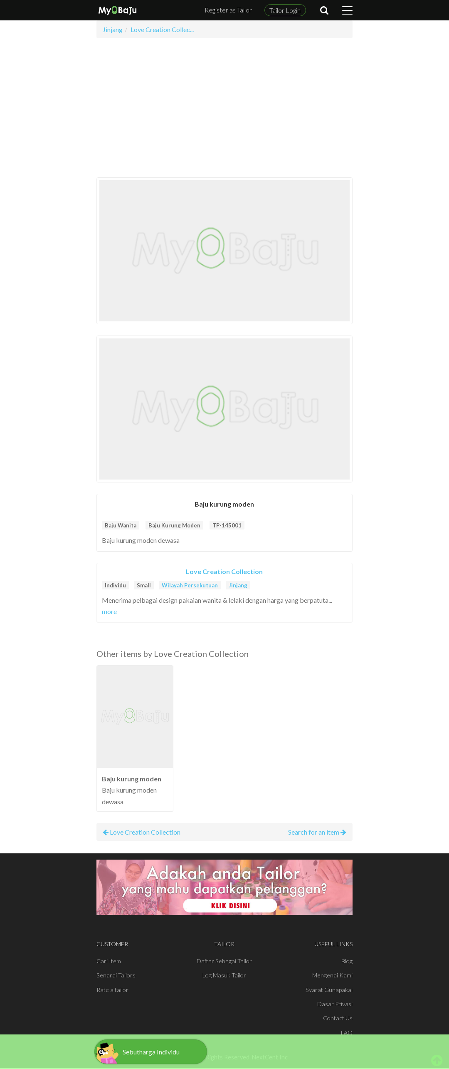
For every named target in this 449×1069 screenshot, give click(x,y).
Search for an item (317, 832)
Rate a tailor (112, 989)
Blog (347, 961)
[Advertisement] (224, 108)
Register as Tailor (228, 10)
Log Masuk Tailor (224, 975)
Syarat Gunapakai (329, 989)
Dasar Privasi (335, 1003)
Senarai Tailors (116, 975)
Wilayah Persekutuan (190, 585)
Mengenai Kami (332, 975)
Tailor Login (285, 10)
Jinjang (238, 585)
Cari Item (108, 961)
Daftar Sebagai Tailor (224, 961)
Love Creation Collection (224, 571)
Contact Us (338, 1018)
